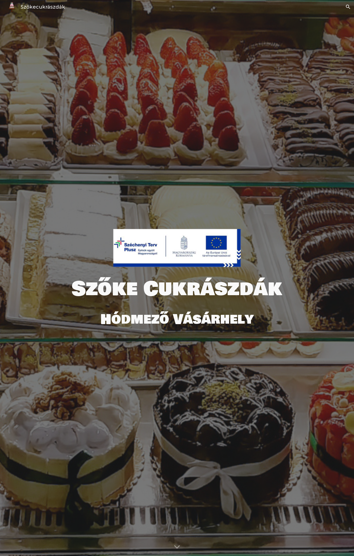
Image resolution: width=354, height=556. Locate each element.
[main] (177, 289)
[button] (348, 7)
